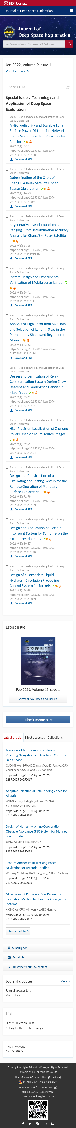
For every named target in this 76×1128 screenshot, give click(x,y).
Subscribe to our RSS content (27, 967)
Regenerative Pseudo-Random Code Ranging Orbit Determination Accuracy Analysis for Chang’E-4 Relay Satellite (39, 230)
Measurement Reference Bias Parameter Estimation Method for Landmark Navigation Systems (36, 899)
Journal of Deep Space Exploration (29, 10)
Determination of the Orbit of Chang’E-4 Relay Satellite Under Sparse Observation (34, 183)
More (64, 981)
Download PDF (23, 159)
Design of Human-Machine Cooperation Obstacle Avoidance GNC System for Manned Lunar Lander (36, 831)
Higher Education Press (20, 1023)
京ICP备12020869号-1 (27, 1077)
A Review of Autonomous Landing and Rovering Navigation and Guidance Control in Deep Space (36, 755)
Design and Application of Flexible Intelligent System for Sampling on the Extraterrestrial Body (39, 533)
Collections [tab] (55, 737)
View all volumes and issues (38, 699)
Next (25, 71)
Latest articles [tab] (13, 737)
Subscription (17, 948)
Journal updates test (18, 990)
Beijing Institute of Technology (24, 1028)
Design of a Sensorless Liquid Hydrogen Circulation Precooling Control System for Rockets (34, 580)
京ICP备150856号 (51, 1077)
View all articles (18, 931)
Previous (12, 71)
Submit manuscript (38, 719)
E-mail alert (17, 957)
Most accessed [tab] (35, 737)
